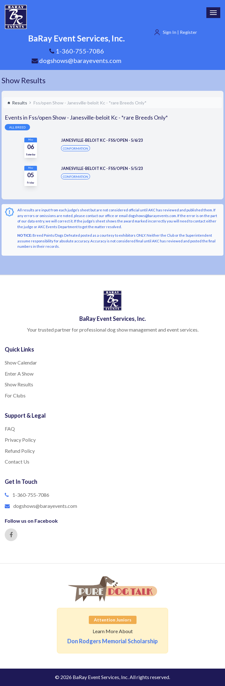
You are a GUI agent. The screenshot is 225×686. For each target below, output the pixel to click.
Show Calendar (21, 362)
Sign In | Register (180, 32)
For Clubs (15, 395)
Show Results (24, 80)
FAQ (10, 429)
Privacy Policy (20, 440)
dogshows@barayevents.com (76, 60)
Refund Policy (20, 451)
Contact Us (17, 461)
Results (17, 102)
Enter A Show (19, 374)
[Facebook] (11, 534)
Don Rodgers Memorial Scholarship (112, 641)
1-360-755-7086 (30, 495)
